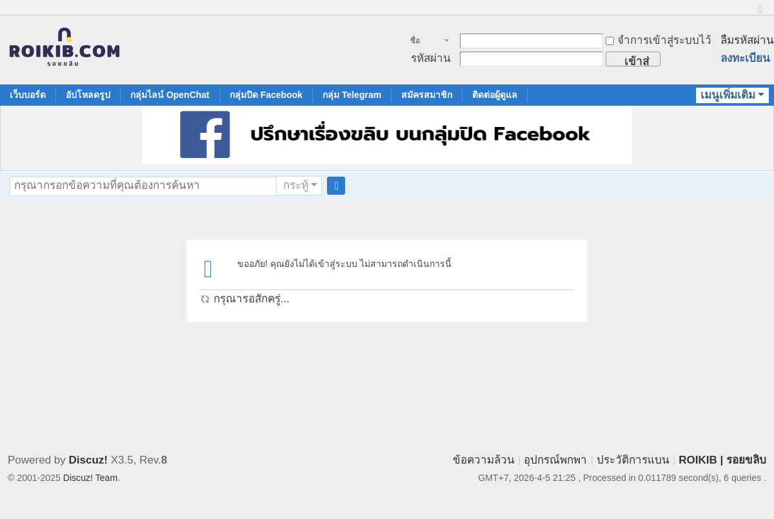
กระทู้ (295, 185)
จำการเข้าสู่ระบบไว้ (658, 40)
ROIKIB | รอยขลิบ (722, 460)
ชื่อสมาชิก (422, 42)
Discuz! (88, 460)
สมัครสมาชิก (426, 95)
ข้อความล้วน (484, 460)
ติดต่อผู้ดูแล (494, 95)
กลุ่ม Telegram (351, 95)
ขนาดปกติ (760, 14)
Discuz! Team (90, 478)
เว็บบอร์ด (28, 95)
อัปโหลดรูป (88, 95)
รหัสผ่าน (431, 58)
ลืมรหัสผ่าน (747, 40)
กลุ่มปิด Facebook (266, 95)
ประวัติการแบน (633, 460)
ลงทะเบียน (745, 58)
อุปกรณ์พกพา (555, 460)
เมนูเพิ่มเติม (727, 95)
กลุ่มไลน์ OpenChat (170, 95)
